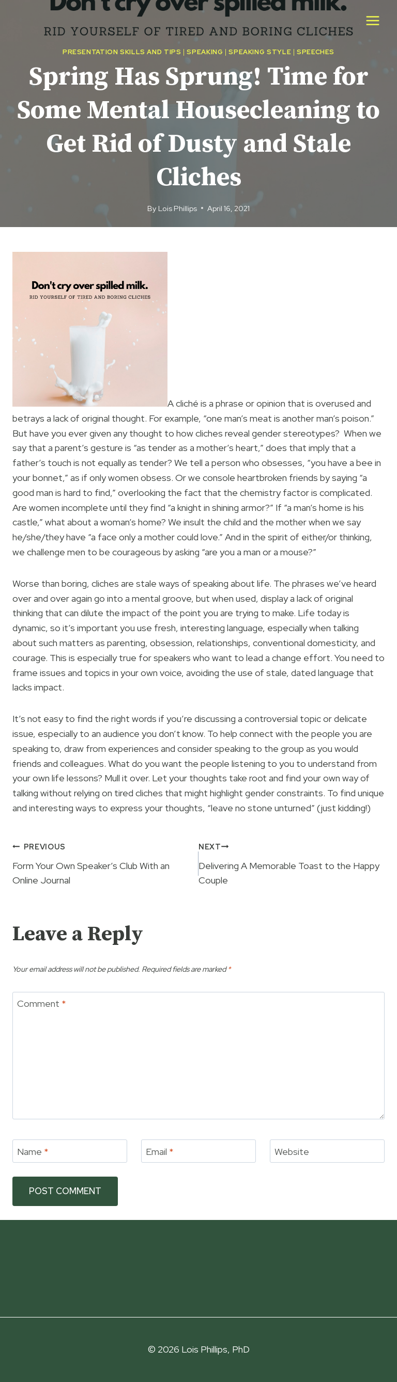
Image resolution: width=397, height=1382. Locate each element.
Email (160, 1152)
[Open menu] (372, 20)
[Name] (69, 1151)
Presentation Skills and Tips (122, 51)
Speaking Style (259, 51)
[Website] (327, 1151)
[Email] (198, 1151)
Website (291, 1152)
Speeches (315, 51)
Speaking (205, 51)
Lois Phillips (177, 208)
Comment (41, 1004)
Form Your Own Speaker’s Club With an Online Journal (100, 863)
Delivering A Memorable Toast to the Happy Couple (291, 863)
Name (33, 1152)
